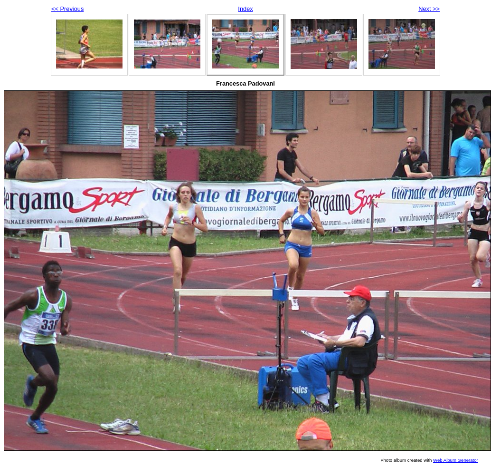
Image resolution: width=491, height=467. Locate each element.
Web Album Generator (455, 460)
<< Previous (67, 8)
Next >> (429, 8)
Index (245, 8)
